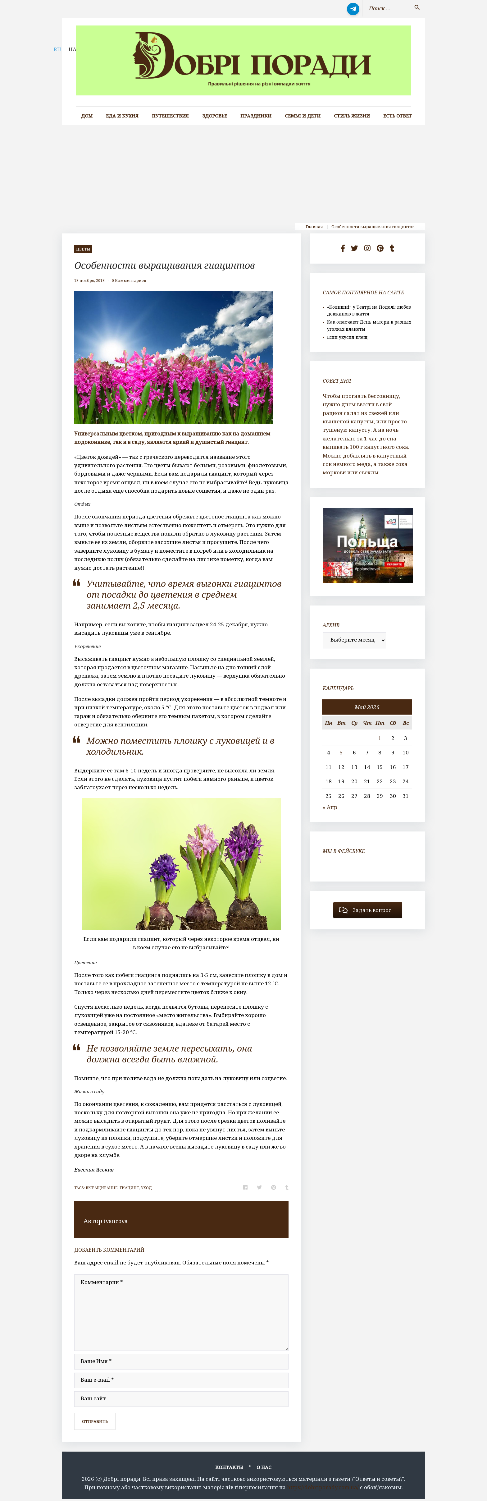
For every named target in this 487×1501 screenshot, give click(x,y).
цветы (83, 249)
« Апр (330, 807)
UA (72, 49)
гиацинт (129, 1187)
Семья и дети (303, 115)
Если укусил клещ (347, 337)
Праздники (255, 115)
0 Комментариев (129, 280)
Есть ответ (397, 115)
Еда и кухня (122, 115)
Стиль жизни (352, 115)
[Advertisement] (243, 171)
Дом (87, 115)
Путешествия (170, 115)
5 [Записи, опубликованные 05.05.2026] (341, 752)
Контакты (229, 1469)
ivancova (117, 1221)
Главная (314, 226)
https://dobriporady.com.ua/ (323, 1489)
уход (146, 1187)
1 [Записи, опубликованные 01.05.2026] (379, 738)
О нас (264, 1469)
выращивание (102, 1187)
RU (57, 49)
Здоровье (214, 115)
